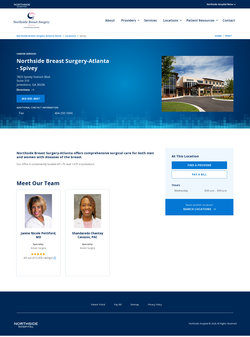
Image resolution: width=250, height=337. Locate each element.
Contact (229, 20)
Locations (70, 36)
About (110, 20)
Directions (23, 90)
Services (150, 20)
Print (228, 36)
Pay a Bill (199, 175)
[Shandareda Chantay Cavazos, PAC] (87, 213)
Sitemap (134, 304)
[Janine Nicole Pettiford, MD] (38, 213)
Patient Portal (98, 304)
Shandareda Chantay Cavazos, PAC (87, 235)
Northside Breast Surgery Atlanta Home (39, 36)
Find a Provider (199, 165)
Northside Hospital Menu (221, 4)
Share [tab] (218, 36)
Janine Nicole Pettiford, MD (38, 235)
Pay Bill (117, 304)
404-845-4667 (31, 99)
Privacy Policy (155, 304)
